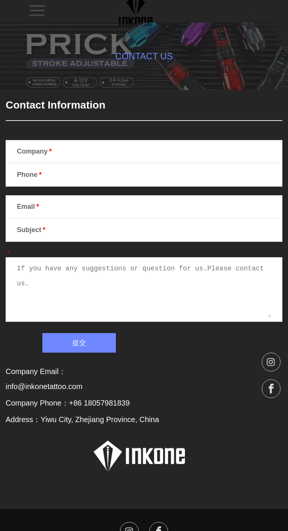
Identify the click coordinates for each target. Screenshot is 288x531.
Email (28, 206)
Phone (30, 174)
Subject (32, 230)
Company (35, 151)
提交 (79, 343)
